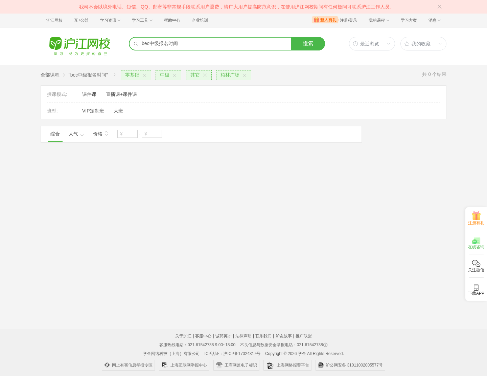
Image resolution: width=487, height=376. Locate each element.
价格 (101, 133)
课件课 (89, 94)
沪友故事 (284, 336)
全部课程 (50, 75)
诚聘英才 (223, 336)
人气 (76, 134)
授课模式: (57, 94)
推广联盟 (304, 336)
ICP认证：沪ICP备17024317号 (232, 353)
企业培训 (200, 20)
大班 (118, 110)
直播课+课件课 (121, 94)
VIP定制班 (93, 110)
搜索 (308, 43)
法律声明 (243, 336)
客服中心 (203, 336)
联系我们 (263, 336)
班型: (52, 110)
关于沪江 (183, 336)
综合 (55, 134)
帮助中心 (172, 20)
